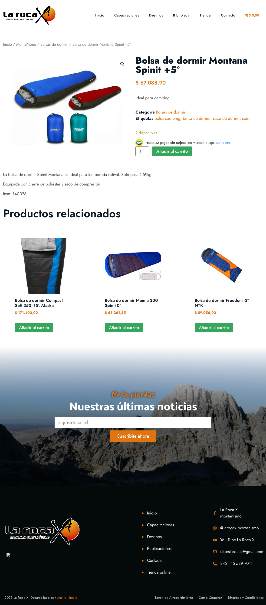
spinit (246, 118)
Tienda (205, 15)
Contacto (228, 15)
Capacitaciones (126, 15)
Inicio (99, 15)
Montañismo (26, 44)
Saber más (223, 143)
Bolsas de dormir (54, 44)
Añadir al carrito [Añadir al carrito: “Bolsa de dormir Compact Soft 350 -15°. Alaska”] (34, 328)
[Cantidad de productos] (142, 151)
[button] (122, 64)
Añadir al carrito (172, 151)
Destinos (156, 15)
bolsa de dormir (196, 118)
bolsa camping (167, 118)
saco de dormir (226, 118)
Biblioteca (181, 15)
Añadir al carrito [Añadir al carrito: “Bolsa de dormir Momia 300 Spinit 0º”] (124, 328)
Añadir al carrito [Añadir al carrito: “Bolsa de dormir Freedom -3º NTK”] (214, 328)
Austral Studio (67, 597)
